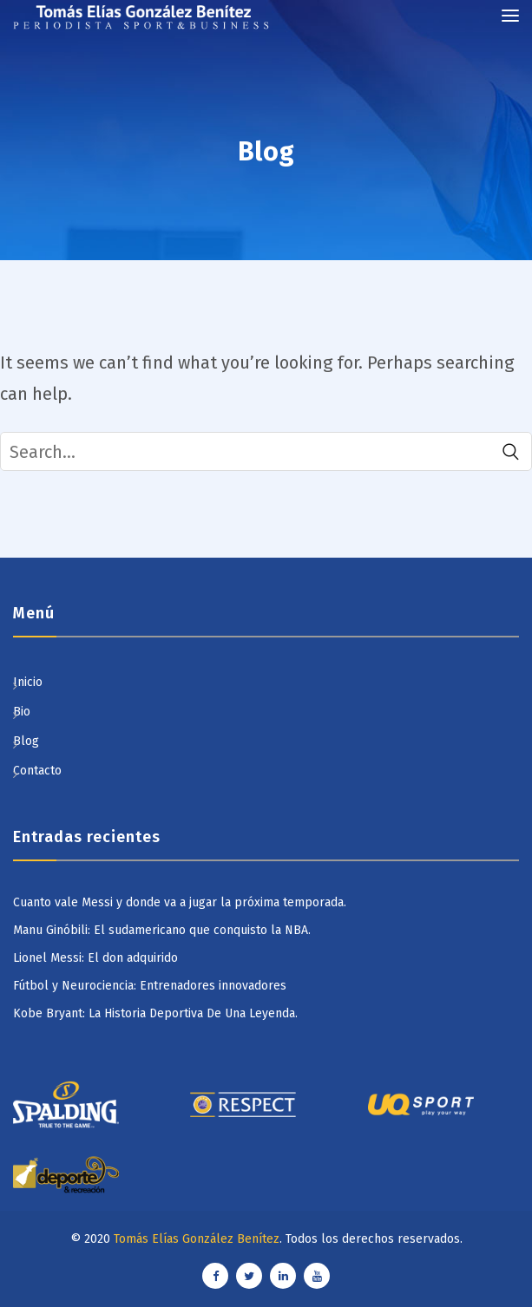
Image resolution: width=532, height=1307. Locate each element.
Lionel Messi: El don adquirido (95, 958)
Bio (21, 711)
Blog (26, 741)
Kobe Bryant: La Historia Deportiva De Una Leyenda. (155, 1013)
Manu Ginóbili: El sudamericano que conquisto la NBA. (162, 930)
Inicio (28, 682)
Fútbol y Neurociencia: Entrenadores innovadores (149, 985)
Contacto (37, 770)
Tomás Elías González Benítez (196, 1239)
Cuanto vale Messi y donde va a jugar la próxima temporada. (179, 902)
